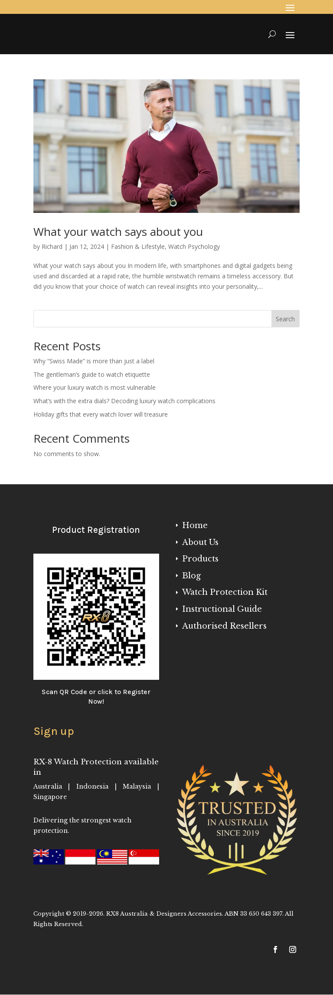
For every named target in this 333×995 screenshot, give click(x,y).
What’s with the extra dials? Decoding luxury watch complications (124, 401)
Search (285, 319)
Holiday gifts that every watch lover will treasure (100, 414)
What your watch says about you (118, 231)
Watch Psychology (194, 246)
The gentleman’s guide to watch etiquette (91, 374)
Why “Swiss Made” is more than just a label (93, 361)
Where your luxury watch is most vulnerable (94, 387)
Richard (52, 246)
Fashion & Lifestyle (138, 246)
